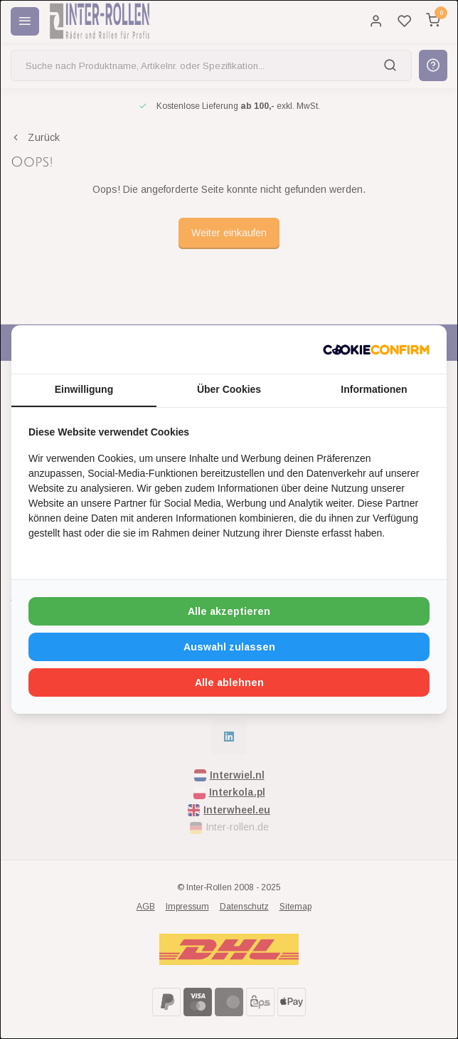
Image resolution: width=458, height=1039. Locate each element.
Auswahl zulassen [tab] (229, 647)
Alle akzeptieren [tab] (229, 611)
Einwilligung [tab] (84, 389)
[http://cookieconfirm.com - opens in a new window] (376, 349)
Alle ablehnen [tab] (229, 682)
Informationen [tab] (374, 389)
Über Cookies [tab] (229, 389)
